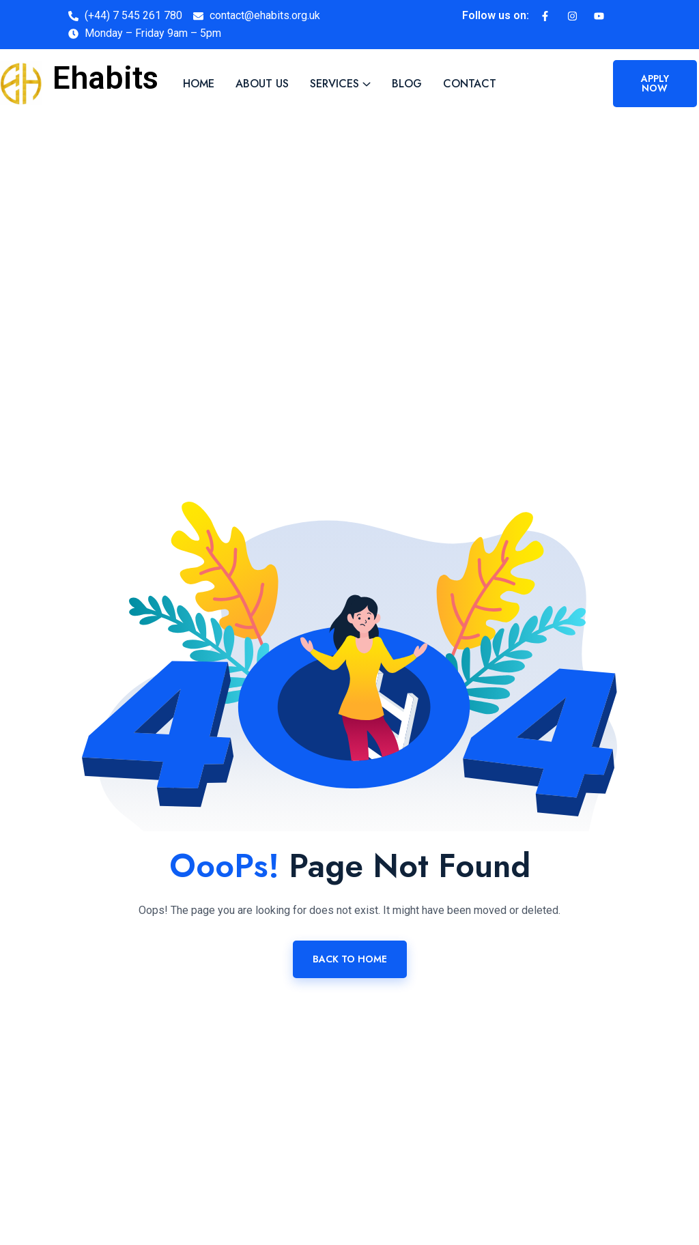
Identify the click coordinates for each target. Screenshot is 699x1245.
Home (198, 83)
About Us (262, 83)
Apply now (655, 83)
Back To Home (350, 959)
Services (334, 83)
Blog (407, 83)
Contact (469, 83)
